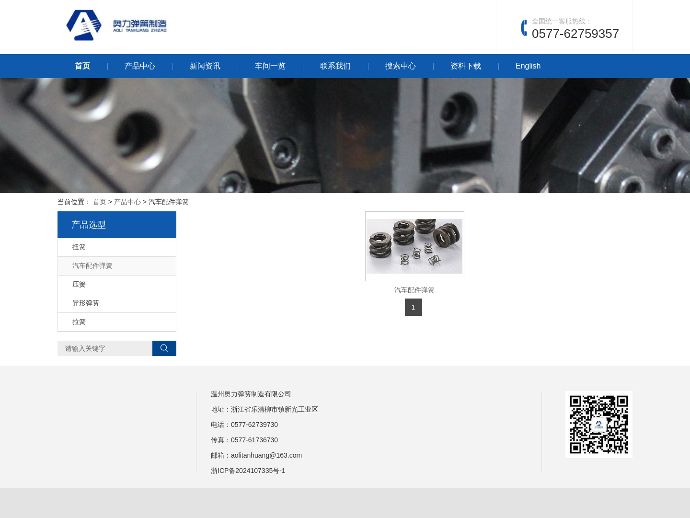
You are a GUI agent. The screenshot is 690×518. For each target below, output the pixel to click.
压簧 (79, 284)
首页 (82, 66)
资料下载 (465, 66)
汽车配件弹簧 (414, 290)
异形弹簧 (85, 303)
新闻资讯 (205, 66)
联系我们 (335, 66)
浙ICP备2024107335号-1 (248, 470)
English (528, 66)
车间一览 (270, 66)
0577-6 (241, 424)
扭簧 (79, 247)
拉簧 (79, 321)
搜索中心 (400, 66)
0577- (239, 440)
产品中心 (140, 66)
